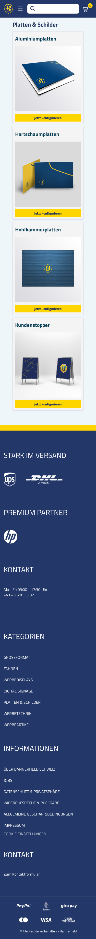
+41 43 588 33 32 (19, 595)
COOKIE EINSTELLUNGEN (25, 834)
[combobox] (53, 9)
